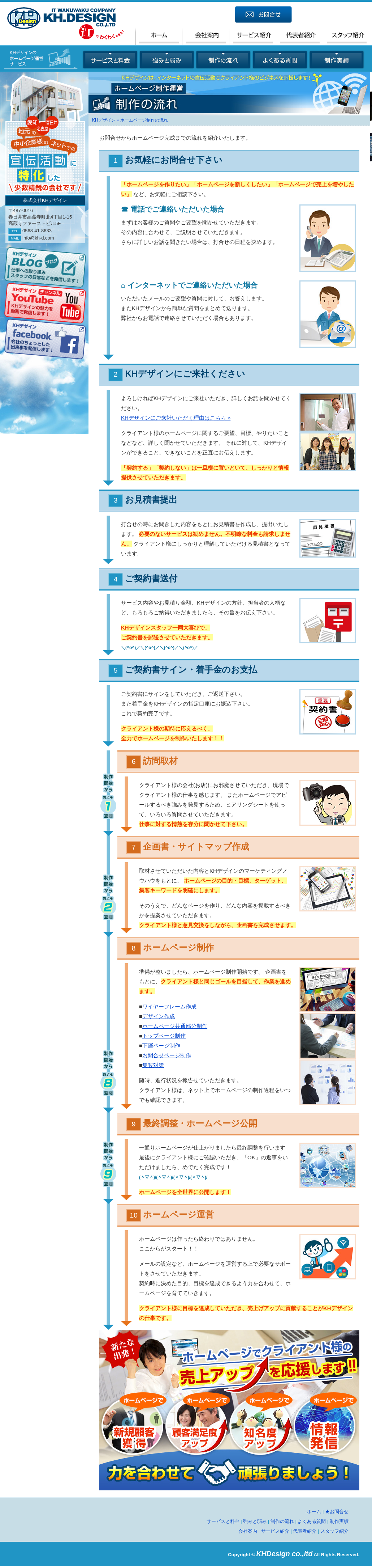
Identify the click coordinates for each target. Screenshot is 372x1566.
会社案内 (247, 1531)
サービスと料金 (223, 1521)
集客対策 (153, 1065)
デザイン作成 (158, 1016)
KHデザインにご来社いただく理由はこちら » (175, 418)
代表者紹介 (304, 1531)
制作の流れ (282, 1521)
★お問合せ (337, 1511)
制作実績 (339, 1521)
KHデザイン (104, 120)
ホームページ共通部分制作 (174, 1026)
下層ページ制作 (161, 1045)
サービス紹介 (275, 1531)
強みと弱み (255, 1521)
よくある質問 (312, 1521)
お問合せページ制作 (166, 1055)
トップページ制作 (164, 1036)
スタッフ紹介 (334, 1531)
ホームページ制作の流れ (144, 120)
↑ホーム (313, 1511)
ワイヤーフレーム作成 (169, 1006)
